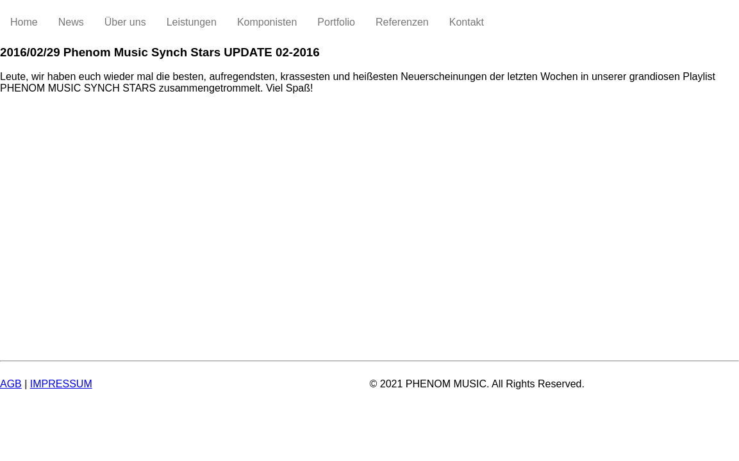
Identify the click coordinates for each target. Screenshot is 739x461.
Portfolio (336, 22)
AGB (11, 383)
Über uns (125, 22)
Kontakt (466, 22)
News (71, 22)
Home (24, 22)
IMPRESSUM (61, 383)
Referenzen (402, 22)
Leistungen (192, 22)
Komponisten (267, 22)
